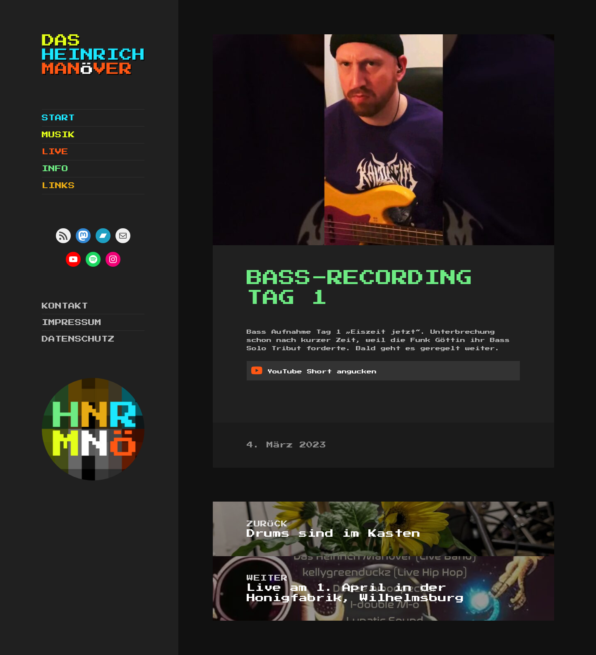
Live (55, 151)
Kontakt (65, 306)
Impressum (71, 322)
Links (58, 185)
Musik (58, 134)
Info (55, 168)
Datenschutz (78, 339)
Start (58, 118)
